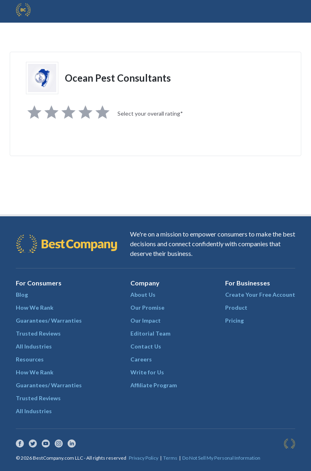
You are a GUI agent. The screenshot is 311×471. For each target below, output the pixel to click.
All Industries (34, 346)
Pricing (234, 320)
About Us (143, 294)
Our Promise (147, 307)
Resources (30, 359)
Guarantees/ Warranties (49, 320)
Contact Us (145, 346)
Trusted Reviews (38, 333)
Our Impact (145, 320)
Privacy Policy (143, 458)
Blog (22, 294)
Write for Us (147, 372)
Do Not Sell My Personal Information (221, 458)
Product (236, 307)
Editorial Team (150, 333)
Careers (141, 359)
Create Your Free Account (260, 294)
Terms (170, 458)
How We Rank (34, 307)
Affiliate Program (153, 385)
